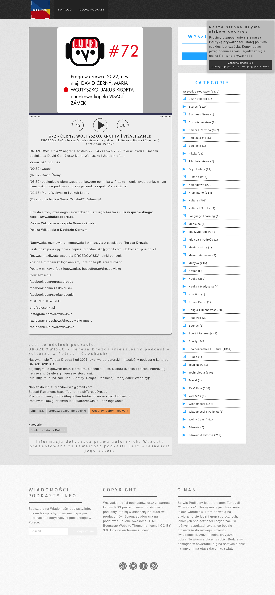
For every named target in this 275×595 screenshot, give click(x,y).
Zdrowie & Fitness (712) (205, 435)
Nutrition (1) (197, 294)
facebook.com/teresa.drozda (52, 281)
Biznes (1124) (198, 106)
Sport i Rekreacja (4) (203, 333)
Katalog (65, 9)
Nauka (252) (197, 278)
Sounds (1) (196, 325)
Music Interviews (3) (202, 255)
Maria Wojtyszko (88, 155)
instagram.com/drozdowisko (51, 314)
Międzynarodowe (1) (202, 231)
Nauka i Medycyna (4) (204, 286)
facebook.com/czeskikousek (52, 288)
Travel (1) (195, 380)
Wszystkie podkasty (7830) (201, 91)
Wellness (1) (197, 396)
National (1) (197, 270)
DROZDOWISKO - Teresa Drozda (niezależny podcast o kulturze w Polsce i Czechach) (99, 351)
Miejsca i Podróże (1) (203, 239)
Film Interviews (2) (201, 161)
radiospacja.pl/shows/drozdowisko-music (61, 320)
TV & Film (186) (199, 388)
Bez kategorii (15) (201, 98)
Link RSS (37, 410)
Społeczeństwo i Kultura (48, 430)
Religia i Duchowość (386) (207, 310)
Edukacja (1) (197, 145)
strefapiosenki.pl (42, 307)
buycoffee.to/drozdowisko (101, 268)
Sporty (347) (197, 341)
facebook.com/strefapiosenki (52, 294)
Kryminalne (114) (200, 192)
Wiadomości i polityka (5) (206, 411)
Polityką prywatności (226, 42)
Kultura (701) (198, 200)
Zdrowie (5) (196, 427)
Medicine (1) (197, 223)
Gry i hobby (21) (200, 169)
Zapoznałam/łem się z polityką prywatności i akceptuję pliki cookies (240, 65)
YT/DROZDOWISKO (45, 301)
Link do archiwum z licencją (131, 530)
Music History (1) (200, 247)
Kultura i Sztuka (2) (202, 208)
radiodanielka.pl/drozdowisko (52, 327)
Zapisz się (83, 531)
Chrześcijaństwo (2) (202, 122)
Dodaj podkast (91, 9)
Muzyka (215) (198, 263)
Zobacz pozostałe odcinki (67, 410)
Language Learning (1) (204, 216)
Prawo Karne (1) (200, 302)
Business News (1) (201, 114)
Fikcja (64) (196, 153)
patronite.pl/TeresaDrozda (103, 262)
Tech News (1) (198, 364)
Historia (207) (198, 177)
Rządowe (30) (198, 317)
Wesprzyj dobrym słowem (109, 410)
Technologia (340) (201, 372)
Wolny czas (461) (201, 419)
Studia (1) (195, 356)
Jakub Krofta (113, 155)
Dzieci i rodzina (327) (204, 130)
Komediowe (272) (201, 184)
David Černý (57, 155)
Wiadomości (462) (201, 403)
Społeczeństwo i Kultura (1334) (210, 349)
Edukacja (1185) (200, 137)
